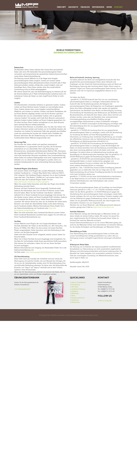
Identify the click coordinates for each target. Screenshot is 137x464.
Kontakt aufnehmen (78, 298)
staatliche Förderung (78, 289)
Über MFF (61, 7)
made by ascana (93, 315)
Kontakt (118, 7)
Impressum (75, 300)
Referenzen (98, 7)
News (109, 7)
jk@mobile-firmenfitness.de (103, 249)
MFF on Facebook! (106, 301)
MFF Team (75, 287)
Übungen (85, 7)
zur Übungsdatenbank (23, 289)
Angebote (73, 7)
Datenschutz (76, 302)
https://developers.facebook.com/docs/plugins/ (31, 210)
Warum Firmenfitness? (79, 282)
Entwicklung (76, 285)
